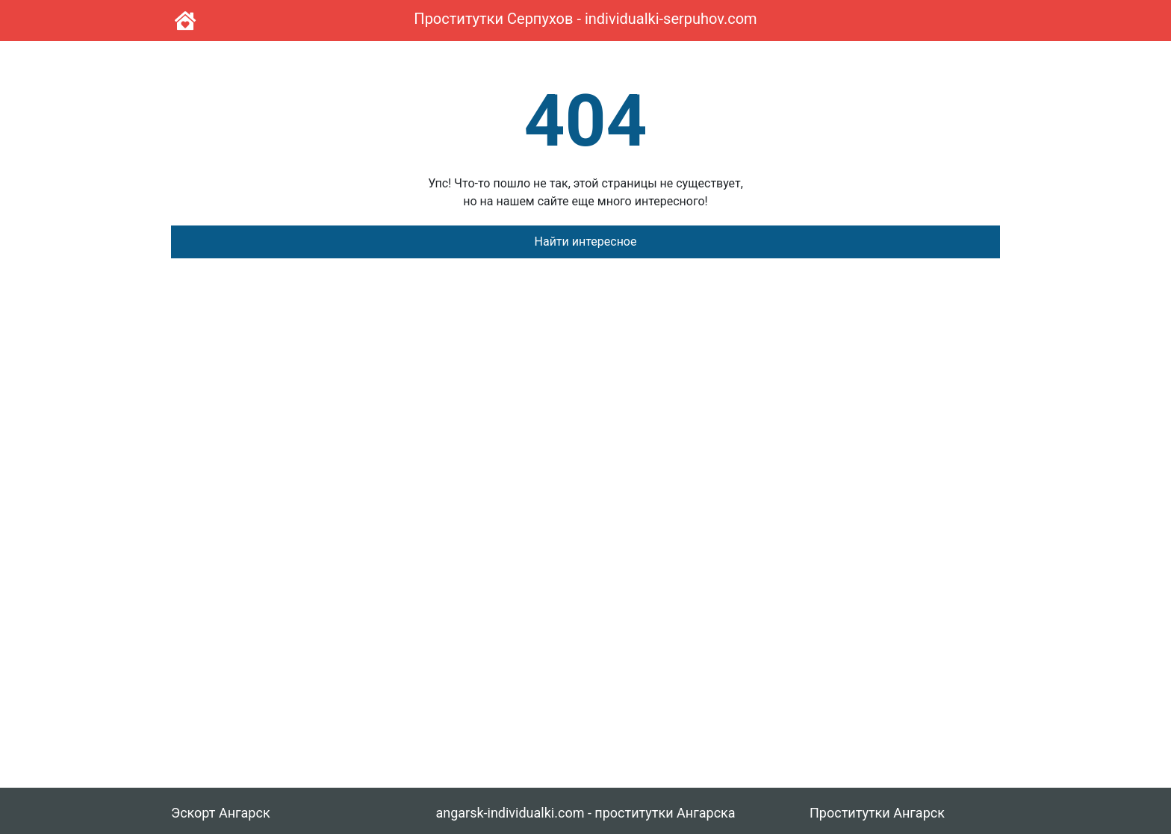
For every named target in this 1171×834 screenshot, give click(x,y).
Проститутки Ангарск (877, 813)
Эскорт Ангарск (220, 813)
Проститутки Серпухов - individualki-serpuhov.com (585, 19)
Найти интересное (586, 241)
